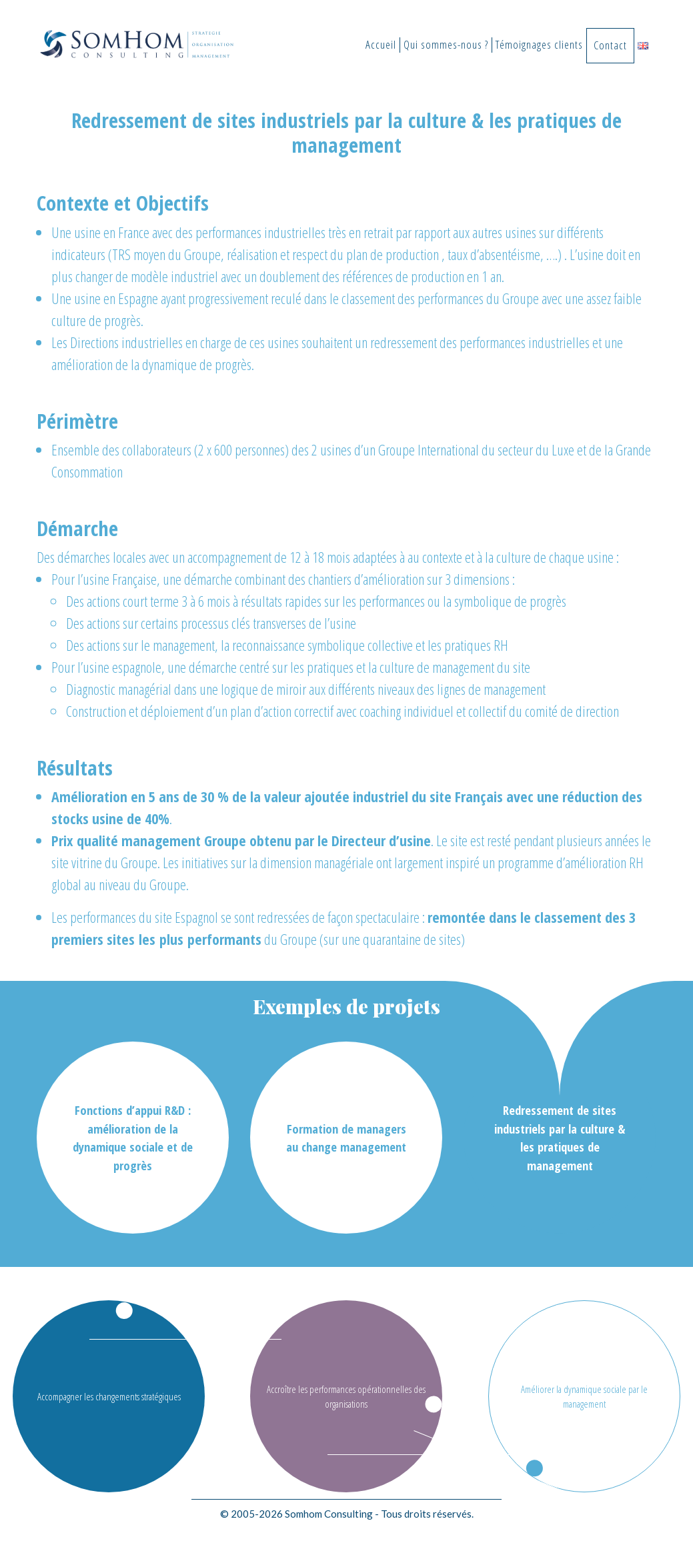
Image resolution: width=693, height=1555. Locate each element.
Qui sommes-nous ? (446, 44)
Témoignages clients (539, 44)
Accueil (381, 44)
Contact (610, 45)
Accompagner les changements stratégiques (109, 1396)
